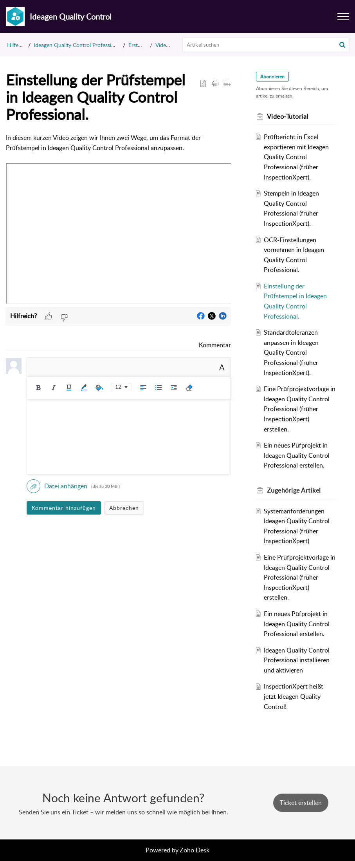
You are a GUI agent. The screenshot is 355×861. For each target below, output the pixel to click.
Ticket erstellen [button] (301, 802)
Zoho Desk (194, 850)
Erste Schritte (144, 45)
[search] (265, 44)
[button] (342, 44)
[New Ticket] (300, 802)
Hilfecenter (20, 45)
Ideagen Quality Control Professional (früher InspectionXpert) (107, 45)
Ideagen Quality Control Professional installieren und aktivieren (297, 660)
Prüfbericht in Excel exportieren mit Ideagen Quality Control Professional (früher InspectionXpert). (296, 156)
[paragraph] (118, 220)
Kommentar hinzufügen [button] (64, 507)
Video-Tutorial (172, 45)
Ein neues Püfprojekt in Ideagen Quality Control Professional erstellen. (297, 455)
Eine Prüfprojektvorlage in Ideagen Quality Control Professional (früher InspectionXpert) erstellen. (299, 408)
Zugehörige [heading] (294, 490)
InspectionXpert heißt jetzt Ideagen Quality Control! (293, 696)
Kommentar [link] (215, 345)
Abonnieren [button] (272, 76)
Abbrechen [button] (124, 507)
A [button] (222, 367)
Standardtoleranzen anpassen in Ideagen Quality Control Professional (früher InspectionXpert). (291, 352)
